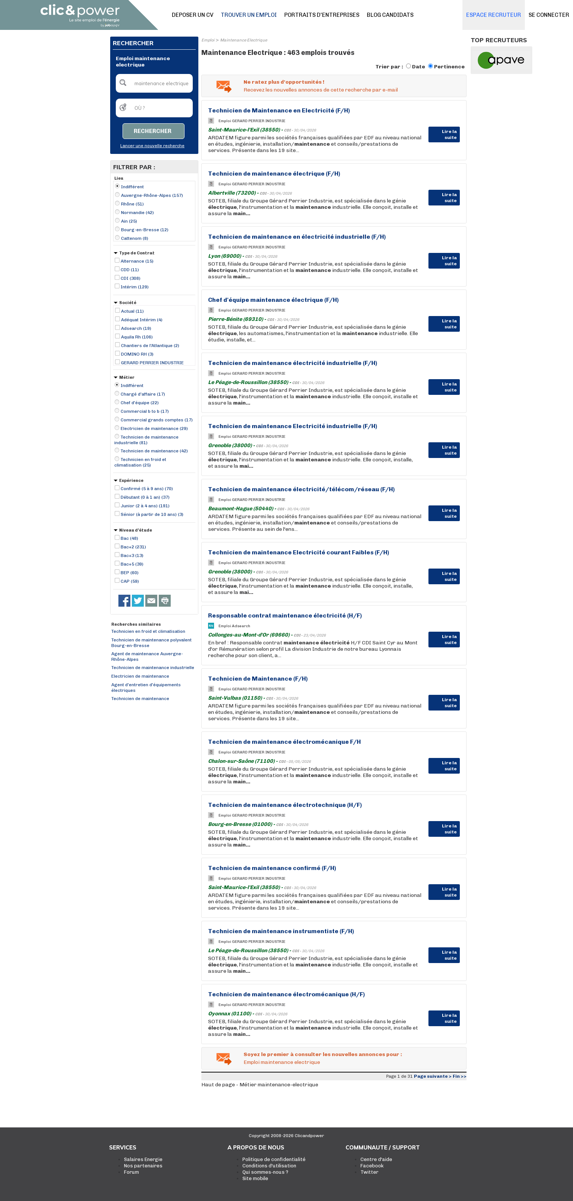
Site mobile (255, 1178)
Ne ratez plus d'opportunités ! (284, 82)
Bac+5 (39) (132, 564)
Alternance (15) (137, 261)
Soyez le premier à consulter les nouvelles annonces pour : (323, 1054)
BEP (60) (130, 572)
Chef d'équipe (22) (140, 402)
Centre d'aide (376, 1159)
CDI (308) (130, 278)
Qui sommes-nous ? (265, 1172)
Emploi (207, 40)
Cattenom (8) (134, 238)
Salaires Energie (143, 1159)
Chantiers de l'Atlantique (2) (150, 345)
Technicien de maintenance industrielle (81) (146, 439)
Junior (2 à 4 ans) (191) (145, 505)
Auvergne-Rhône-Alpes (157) (152, 195)
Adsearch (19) (136, 328)
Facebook (372, 1166)
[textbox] (154, 83)
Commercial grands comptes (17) (157, 419)
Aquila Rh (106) (137, 337)
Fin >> (460, 1076)
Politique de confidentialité (274, 1159)
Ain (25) (129, 221)
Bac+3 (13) (132, 555)
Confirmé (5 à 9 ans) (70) (147, 488)
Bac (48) (129, 538)
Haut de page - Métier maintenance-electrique (259, 1084)
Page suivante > (433, 1076)
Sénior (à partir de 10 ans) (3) (152, 514)
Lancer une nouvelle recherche (152, 145)
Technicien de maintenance (140, 698)
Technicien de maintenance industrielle (152, 667)
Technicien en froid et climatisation (148, 631)
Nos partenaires (143, 1166)
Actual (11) (132, 311)
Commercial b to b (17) (145, 411)
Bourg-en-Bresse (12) (144, 229)
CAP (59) (130, 581)
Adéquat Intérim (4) (141, 319)
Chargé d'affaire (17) (143, 394)
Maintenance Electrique (243, 40)
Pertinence (449, 67)
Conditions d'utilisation (269, 1166)
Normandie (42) (137, 212)
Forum (131, 1172)
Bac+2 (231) (133, 547)
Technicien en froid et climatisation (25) (140, 462)
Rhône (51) (132, 204)
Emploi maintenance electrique (282, 1062)
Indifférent (132, 186)
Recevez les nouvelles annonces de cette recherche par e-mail (321, 90)
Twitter (369, 1172)
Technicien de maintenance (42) (154, 451)
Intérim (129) (135, 287)
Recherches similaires (136, 624)
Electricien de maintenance (140, 676)
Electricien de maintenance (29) (154, 428)
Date (418, 67)
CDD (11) (130, 269)
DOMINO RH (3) (137, 354)
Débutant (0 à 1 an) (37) (145, 497)
